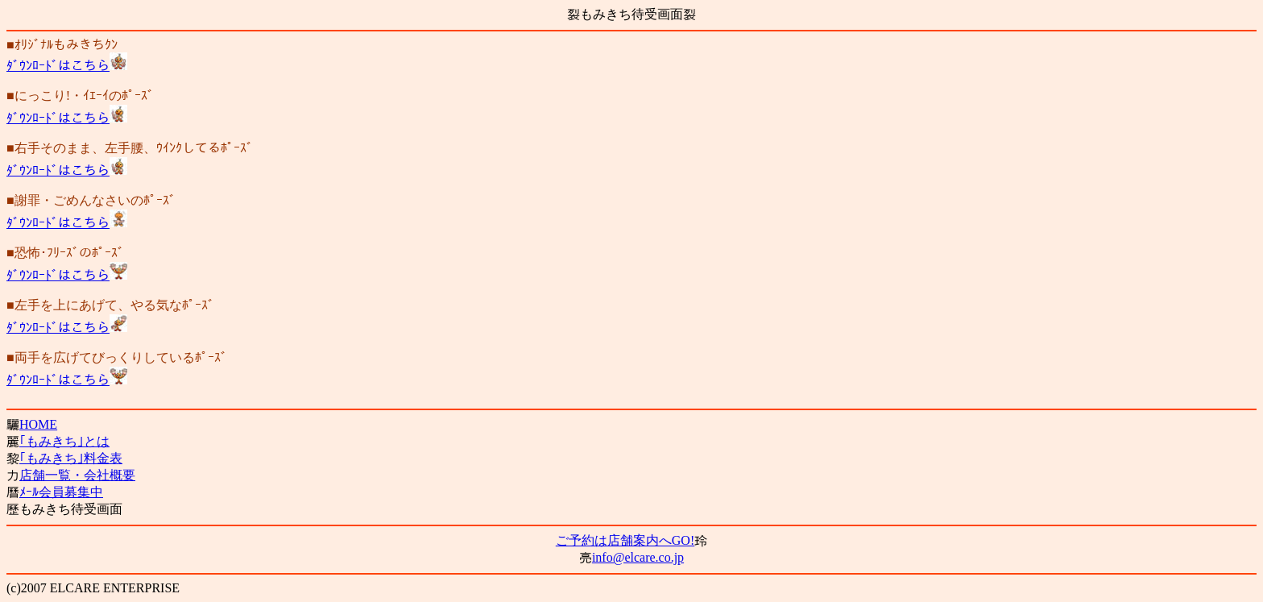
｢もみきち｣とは (64, 441)
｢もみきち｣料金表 (70, 458)
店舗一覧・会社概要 (77, 475)
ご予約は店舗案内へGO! (625, 540)
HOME (38, 424)
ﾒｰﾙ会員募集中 (61, 492)
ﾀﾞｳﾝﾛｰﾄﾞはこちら (58, 66)
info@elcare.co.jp (638, 557)
